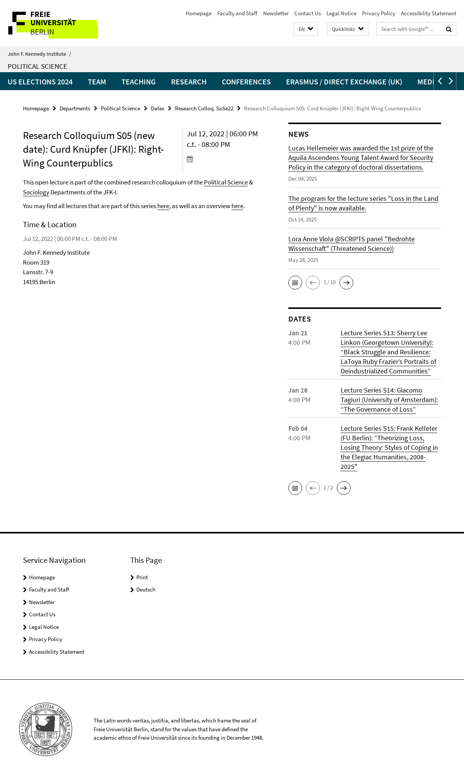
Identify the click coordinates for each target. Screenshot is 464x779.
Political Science (37, 66)
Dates (157, 108)
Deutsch (145, 589)
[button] (306, 29)
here (163, 206)
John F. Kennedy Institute (39, 54)
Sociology (36, 192)
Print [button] (142, 577)
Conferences (246, 81)
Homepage (199, 13)
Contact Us (307, 13)
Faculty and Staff (237, 13)
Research (189, 81)
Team (97, 81)
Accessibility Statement (428, 13)
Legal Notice (341, 13)
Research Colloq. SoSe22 (204, 108)
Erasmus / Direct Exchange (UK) (344, 81)
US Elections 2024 (40, 81)
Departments (75, 108)
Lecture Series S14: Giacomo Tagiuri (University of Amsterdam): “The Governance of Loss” (389, 400)
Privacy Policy (378, 13)
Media (428, 81)
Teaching (138, 81)
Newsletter (276, 13)
